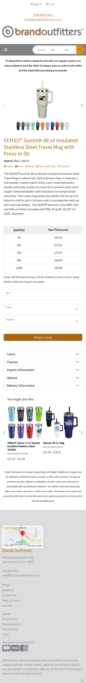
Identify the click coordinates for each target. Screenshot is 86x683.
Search (6, 613)
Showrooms (9, 619)
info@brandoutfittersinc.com (43, 19)
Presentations (11, 624)
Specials (7, 605)
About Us (8, 590)
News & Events (11, 600)
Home (6, 585)
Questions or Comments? (18, 642)
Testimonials (10, 629)
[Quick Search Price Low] (56, 49)
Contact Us (9, 595)
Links (5, 634)
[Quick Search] (41, 49)
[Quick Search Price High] (69, 49)
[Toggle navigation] (6, 49)
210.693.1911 (43, 15)
